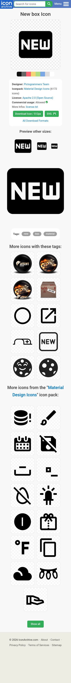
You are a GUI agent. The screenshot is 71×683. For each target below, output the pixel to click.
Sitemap (57, 645)
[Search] (49, 4)
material (50, 233)
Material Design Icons (37, 88)
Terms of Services (38, 645)
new (26, 233)
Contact (55, 639)
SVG (51, 113)
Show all (35, 624)
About (44, 639)
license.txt (32, 106)
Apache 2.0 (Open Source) (38, 97)
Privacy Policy (17, 645)
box (37, 233)
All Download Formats (35, 120)
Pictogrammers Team (36, 84)
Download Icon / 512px (28, 113)
